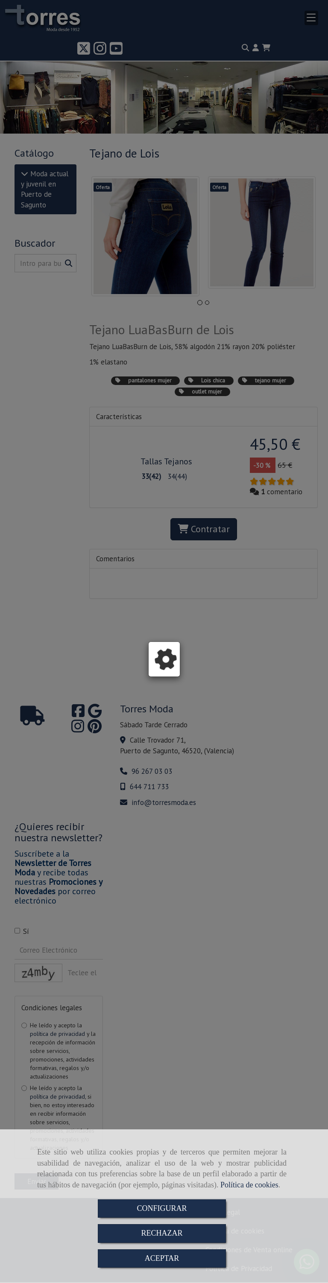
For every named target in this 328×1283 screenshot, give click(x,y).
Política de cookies (249, 1185)
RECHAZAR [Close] (161, 1233)
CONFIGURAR (162, 1208)
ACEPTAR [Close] (162, 1258)
